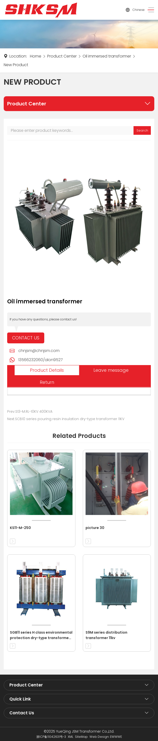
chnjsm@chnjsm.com (39, 350)
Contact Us (25, 338)
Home (35, 56)
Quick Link (20, 699)
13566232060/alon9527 (40, 360)
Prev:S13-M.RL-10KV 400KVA (29, 411)
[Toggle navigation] (149, 10)
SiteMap (81, 737)
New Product (16, 65)
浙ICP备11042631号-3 (51, 737)
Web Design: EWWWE (106, 737)
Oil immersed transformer (107, 56)
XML (70, 737)
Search (142, 130)
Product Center (62, 56)
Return (47, 382)
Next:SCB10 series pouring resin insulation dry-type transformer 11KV (65, 418)
